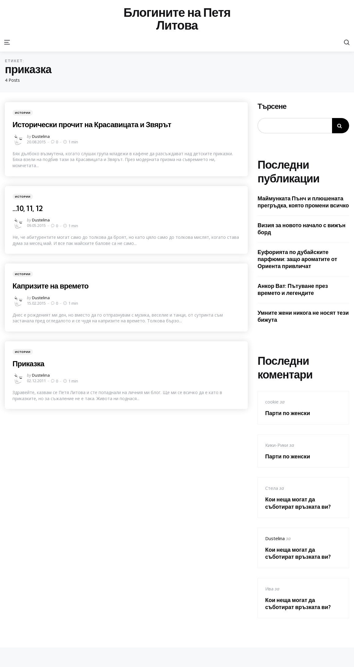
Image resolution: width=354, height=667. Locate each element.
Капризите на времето (51, 285)
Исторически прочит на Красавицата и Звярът (93, 124)
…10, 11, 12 (28, 208)
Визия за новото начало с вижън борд (301, 229)
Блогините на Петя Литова (177, 19)
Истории (23, 112)
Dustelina (41, 136)
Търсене (272, 106)
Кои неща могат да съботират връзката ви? (298, 503)
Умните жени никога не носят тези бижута (303, 316)
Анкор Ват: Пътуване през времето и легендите (293, 289)
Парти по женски (287, 413)
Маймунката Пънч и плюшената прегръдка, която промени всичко (303, 202)
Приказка (29, 363)
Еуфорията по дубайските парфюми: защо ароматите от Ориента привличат (297, 259)
